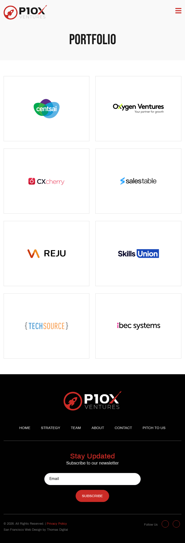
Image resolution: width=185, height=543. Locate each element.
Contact (123, 428)
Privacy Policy (57, 523)
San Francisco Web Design (23, 530)
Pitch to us (154, 428)
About (98, 428)
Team (76, 428)
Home (24, 428)
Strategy (50, 428)
